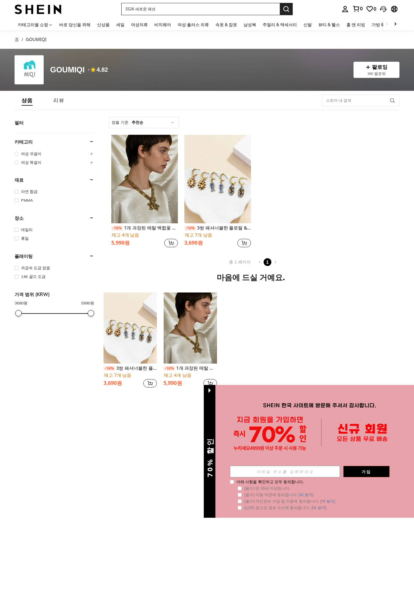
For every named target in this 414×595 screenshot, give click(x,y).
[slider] (18, 313)
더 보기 (306, 495)
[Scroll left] (387, 24)
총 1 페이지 (239, 262)
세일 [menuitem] (120, 24)
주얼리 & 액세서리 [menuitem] (280, 24)
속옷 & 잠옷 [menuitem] (226, 24)
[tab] (27, 100)
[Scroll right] (395, 24)
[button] (200, 9)
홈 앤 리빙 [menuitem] (355, 24)
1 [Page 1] (267, 262)
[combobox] (144, 122)
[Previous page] (260, 262)
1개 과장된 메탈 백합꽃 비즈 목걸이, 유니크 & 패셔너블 (144, 228)
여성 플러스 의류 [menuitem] (193, 24)
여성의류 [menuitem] (139, 24)
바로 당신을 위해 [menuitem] (75, 24)
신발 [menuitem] (307, 24)
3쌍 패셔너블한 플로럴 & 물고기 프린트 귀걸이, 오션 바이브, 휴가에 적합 (217, 228)
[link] (357, 9)
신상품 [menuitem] (103, 24)
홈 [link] (17, 39)
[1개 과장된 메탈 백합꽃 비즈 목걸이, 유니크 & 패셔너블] (144, 179)
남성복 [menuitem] (250, 24)
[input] (285, 471)
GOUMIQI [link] (36, 39)
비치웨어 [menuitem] (162, 24)
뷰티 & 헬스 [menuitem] (329, 24)
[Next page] (275, 262)
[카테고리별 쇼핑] (35, 24)
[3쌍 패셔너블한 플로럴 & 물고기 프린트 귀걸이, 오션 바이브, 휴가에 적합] (217, 179)
